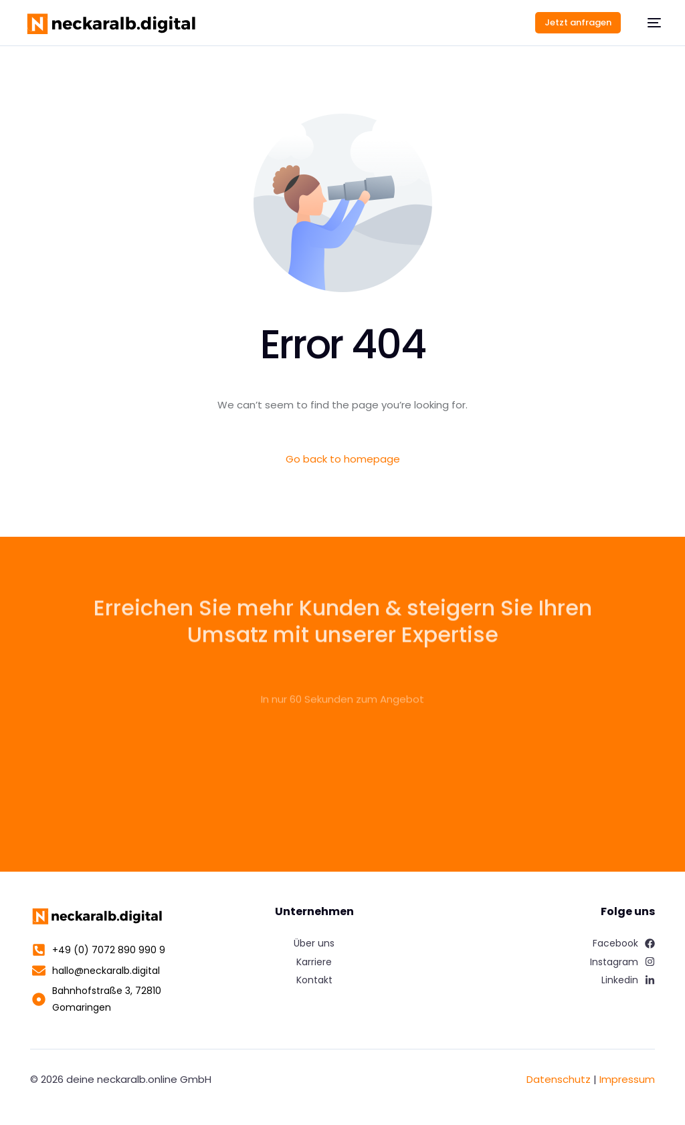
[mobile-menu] (647, 22)
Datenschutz (558, 1079)
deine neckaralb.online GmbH (138, 1079)
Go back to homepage (343, 459)
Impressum (627, 1079)
